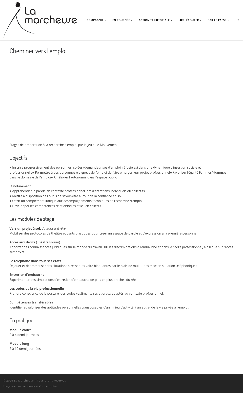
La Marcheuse (24, 380)
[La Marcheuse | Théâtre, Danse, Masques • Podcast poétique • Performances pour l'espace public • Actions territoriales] (40, 19)
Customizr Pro (48, 386)
